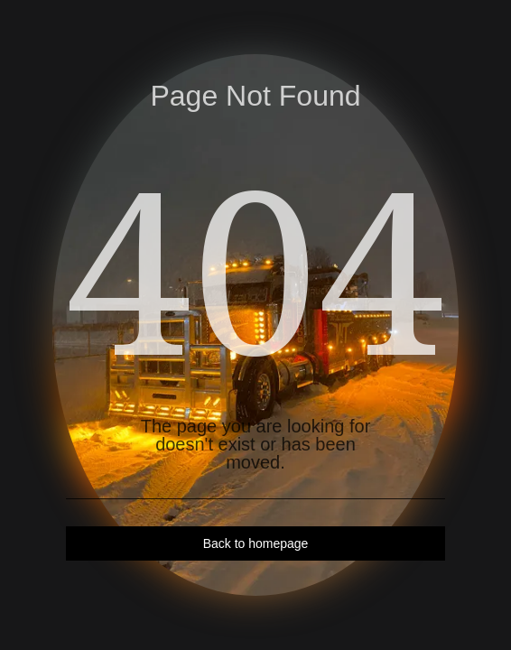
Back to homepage (256, 543)
